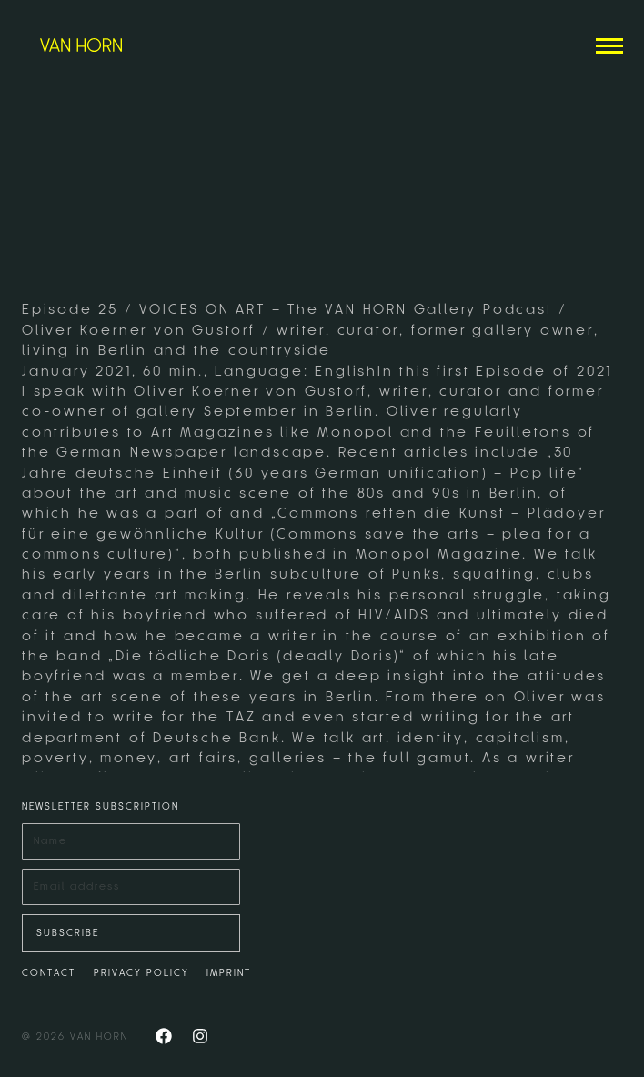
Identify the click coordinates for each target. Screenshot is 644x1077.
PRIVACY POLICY (141, 973)
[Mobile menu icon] (609, 46)
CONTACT (48, 973)
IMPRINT (228, 973)
